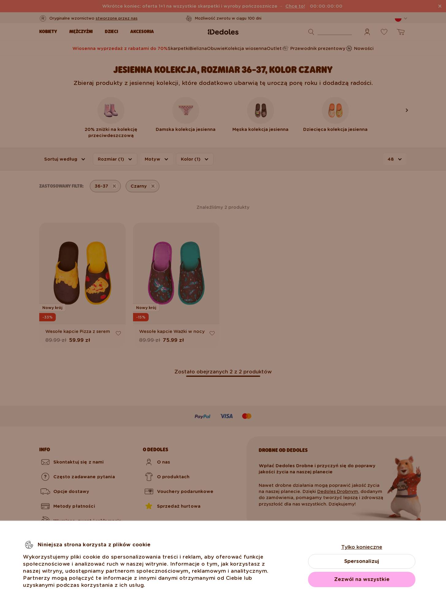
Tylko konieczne (361, 547)
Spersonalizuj (361, 561)
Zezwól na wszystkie (362, 579)
